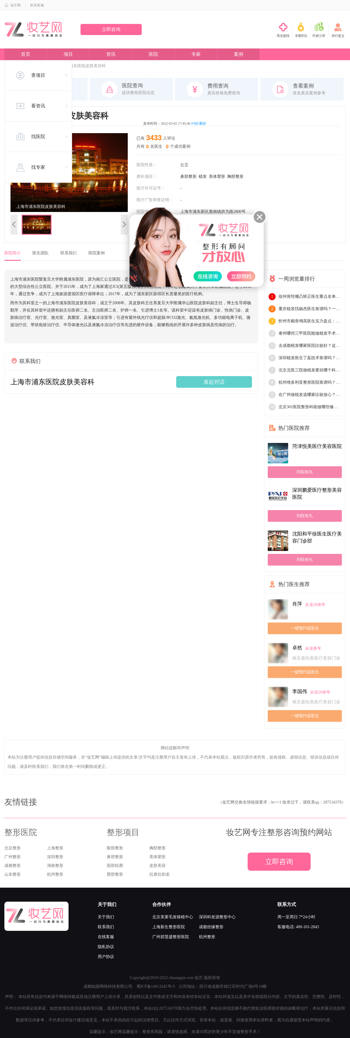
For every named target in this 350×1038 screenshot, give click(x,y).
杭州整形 (55, 874)
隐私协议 (106, 947)
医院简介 (12, 253)
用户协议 (106, 956)
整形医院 (20, 832)
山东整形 (12, 874)
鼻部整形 (188, 176)
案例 (238, 54)
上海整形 (55, 848)
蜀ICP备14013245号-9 (155, 986)
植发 (203, 176)
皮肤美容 (157, 865)
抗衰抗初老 (159, 874)
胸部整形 (235, 176)
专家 (196, 54)
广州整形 (12, 857)
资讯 (111, 54)
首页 (25, 54)
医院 (153, 54)
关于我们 (106, 917)
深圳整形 (55, 857)
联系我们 (68, 253)
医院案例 (96, 253)
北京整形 (12, 848)
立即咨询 (111, 29)
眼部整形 (115, 848)
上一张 (14, 225)
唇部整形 (115, 874)
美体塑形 (217, 176)
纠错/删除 (198, 123)
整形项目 (123, 832)
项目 (68, 54)
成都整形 (12, 865)
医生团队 (40, 253)
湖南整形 (55, 865)
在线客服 (106, 937)
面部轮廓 (115, 865)
